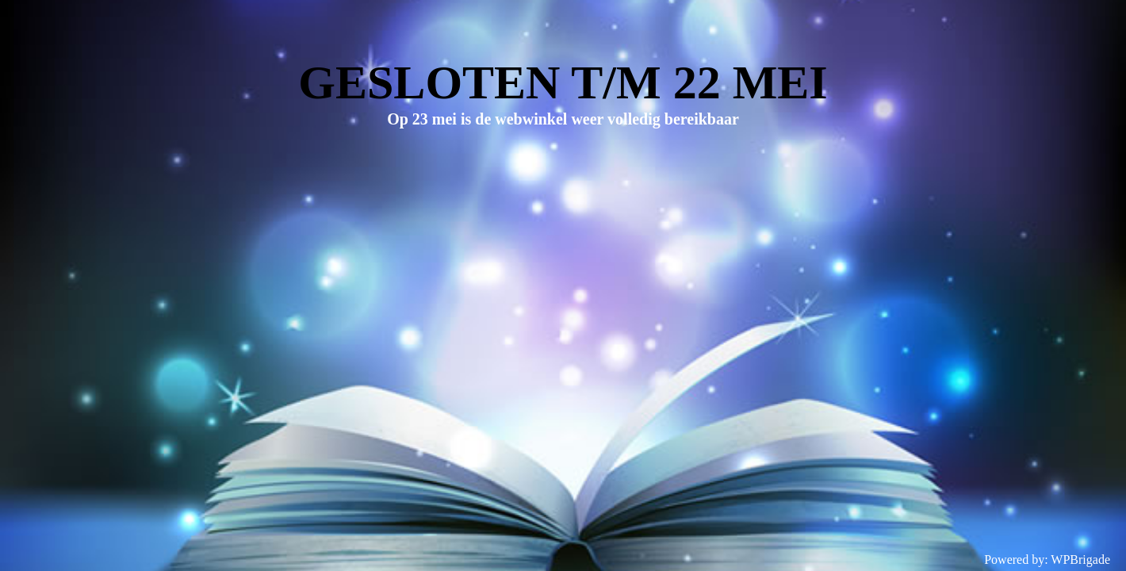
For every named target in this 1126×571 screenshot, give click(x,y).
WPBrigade (1080, 559)
